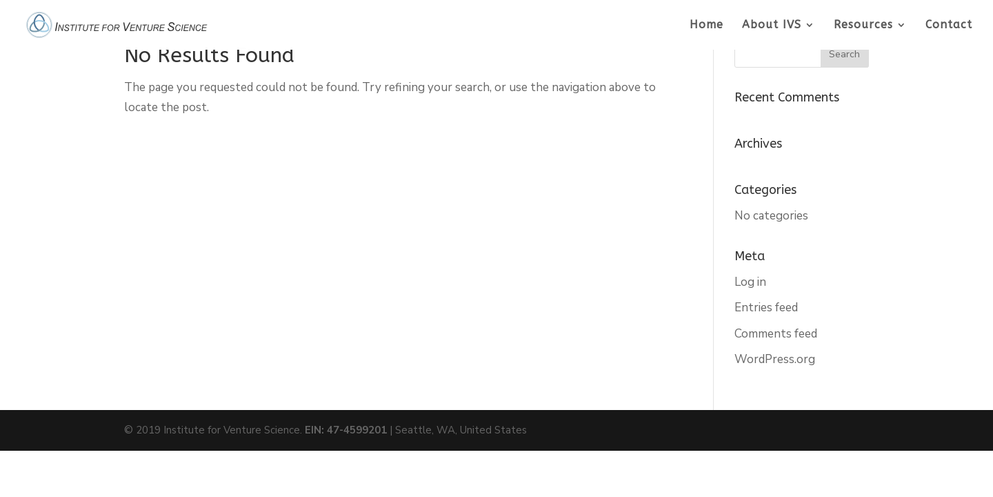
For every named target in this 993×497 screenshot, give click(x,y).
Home (706, 25)
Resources (863, 25)
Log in (750, 282)
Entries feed (766, 307)
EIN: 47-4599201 (346, 430)
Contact (948, 25)
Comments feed (775, 334)
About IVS (771, 25)
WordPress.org (774, 359)
